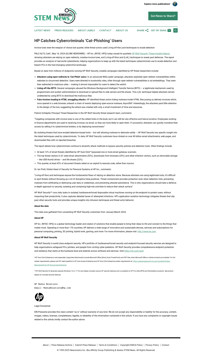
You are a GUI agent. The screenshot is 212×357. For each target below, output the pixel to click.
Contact (105, 30)
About (46, 345)
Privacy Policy (152, 345)
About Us (122, 30)
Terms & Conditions (108, 345)
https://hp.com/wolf (134, 251)
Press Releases (64, 30)
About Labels (86, 30)
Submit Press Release (85, 345)
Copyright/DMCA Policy (131, 345)
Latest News (42, 30)
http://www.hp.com (147, 231)
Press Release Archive (61, 345)
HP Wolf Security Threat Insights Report (151, 53)
